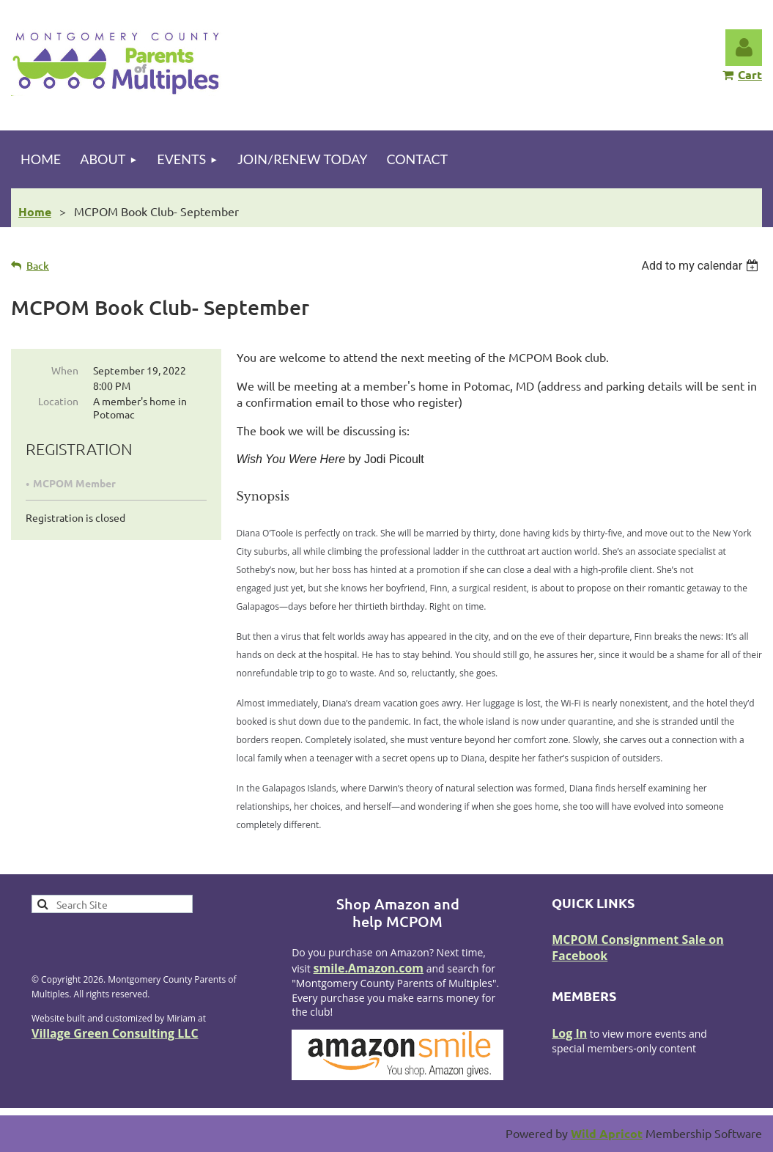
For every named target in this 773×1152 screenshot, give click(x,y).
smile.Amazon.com (369, 968)
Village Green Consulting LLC (115, 1033)
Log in (743, 47)
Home (34, 211)
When (64, 370)
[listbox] (701, 265)
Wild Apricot (607, 1133)
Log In (569, 1033)
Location (58, 400)
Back (37, 266)
